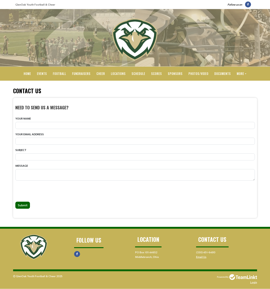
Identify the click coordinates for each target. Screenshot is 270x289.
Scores (156, 73)
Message (21, 165)
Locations (118, 73)
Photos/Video (198, 73)
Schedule (138, 73)
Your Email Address (29, 134)
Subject (20, 150)
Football (59, 73)
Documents (222, 73)
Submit (23, 205)
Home (27, 73)
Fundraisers (81, 73)
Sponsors (175, 73)
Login (253, 282)
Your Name (23, 118)
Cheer (100, 73)
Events (42, 73)
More (240, 73)
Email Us (201, 256)
